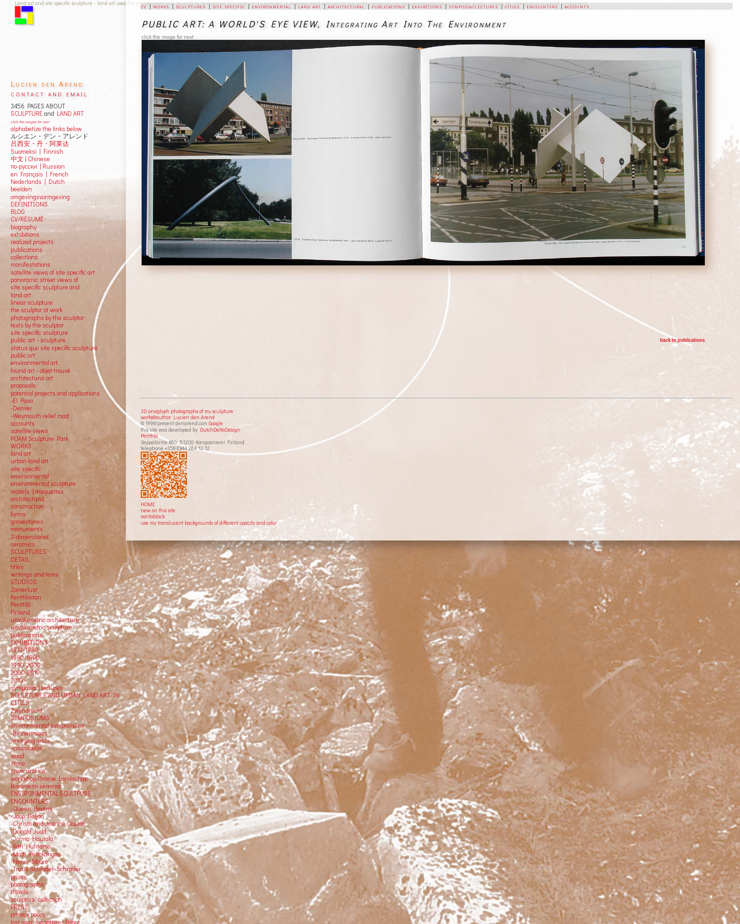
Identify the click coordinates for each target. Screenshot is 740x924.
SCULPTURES (28, 551)
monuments (27, 529)
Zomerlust (24, 589)
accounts (577, 6)
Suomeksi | (26, 151)
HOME (148, 504)
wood (17, 756)
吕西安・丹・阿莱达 (40, 143)
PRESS (19, 907)
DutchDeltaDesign (220, 429)
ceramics (23, 544)
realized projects (32, 242)
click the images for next (30, 121)
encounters (542, 6)
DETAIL (20, 559)
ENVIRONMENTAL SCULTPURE (51, 793)
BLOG (18, 211)
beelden (21, 189)
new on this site (158, 510)
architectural (346, 6)
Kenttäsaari (26, 597)
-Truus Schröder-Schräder (46, 869)
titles (17, 567)
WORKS (21, 446)
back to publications (682, 340)
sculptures (190, 6)
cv (143, 6)
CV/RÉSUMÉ (27, 219)
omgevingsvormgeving (40, 197)
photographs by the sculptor (47, 318)
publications (388, 6)
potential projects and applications (55, 393)
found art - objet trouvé (40, 370)
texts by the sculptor (37, 325)
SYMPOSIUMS (30, 718)
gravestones (27, 521)
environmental (271, 6)
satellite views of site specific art (53, 272)
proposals (23, 385)
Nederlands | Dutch (38, 181)
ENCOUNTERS (30, 801)
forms (18, 514)
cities (512, 6)
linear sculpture (32, 302)
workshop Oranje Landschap (49, 778)
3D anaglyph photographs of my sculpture (187, 411)
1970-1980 (24, 650)
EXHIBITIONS (29, 642)
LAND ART (69, 113)
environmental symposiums (47, 725)
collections (24, 257)
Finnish (52, 151)
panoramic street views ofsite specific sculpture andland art (45, 287)
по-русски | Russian (38, 166)
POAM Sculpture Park (39, 438)
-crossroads (26, 748)
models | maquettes (37, 491)
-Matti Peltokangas (36, 854)
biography (24, 227)
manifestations (30, 264)
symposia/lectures (473, 6)
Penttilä (149, 435)
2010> (18, 680)
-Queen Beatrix (31, 809)
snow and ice (28, 771)
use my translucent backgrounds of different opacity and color (209, 522)
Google (216, 423)
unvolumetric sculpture (41, 627)
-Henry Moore (29, 861)
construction (27, 506)
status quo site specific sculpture (54, 348)
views (40, 431)
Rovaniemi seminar (36, 786)
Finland (20, 612)
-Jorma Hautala (32, 839)
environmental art (34, 362)
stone (18, 763)
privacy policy (28, 914)
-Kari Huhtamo (30, 846)
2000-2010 (25, 672)
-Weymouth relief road (40, 416)
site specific (228, 6)
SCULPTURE (27, 113)
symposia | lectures (37, 688)
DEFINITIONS (29, 204)
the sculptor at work (36, 310)
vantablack (153, 516)
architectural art (32, 378)
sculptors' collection (36, 899)
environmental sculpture (43, 483)
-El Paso (22, 400)
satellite (21, 431)
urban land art (30, 461)
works (161, 6)
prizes (19, 877)
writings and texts (34, 574)
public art (23, 355)
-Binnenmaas (29, 733)
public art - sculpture (38, 340)
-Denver (21, 408)
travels (20, 891)
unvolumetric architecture (45, 620)
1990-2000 (26, 665)
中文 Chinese (30, 159)
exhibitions (427, 6)
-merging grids (30, 740)
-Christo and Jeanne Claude (48, 823)
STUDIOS (24, 582)
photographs (27, 884)
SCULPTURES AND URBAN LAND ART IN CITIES (65, 699)
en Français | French (39, 174)
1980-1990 (25, 658)
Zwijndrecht (27, 710)
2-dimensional (30, 537)
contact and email (49, 93)
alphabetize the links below (46, 129)
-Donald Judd (28, 831)
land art (309, 6)
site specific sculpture (39, 332)
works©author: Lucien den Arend (178, 417)
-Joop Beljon (27, 816)
